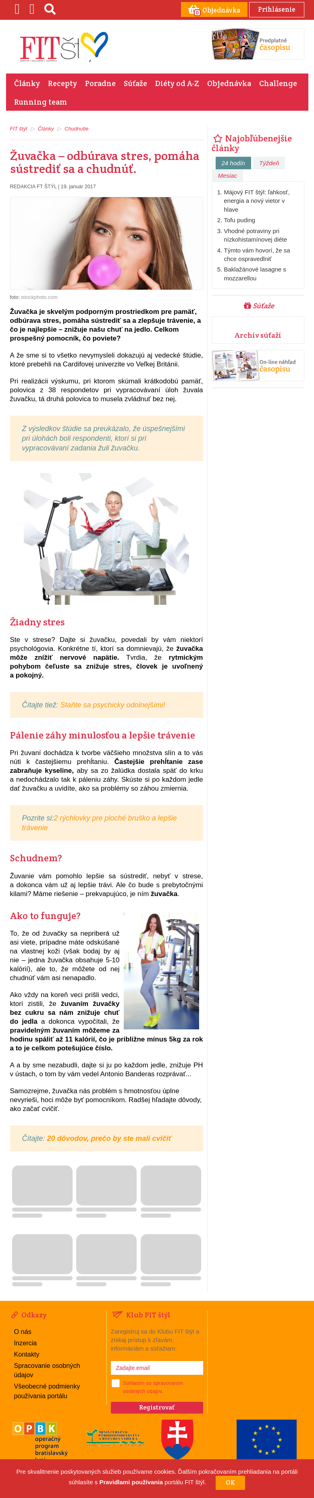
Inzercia (25, 1341)
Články (27, 83)
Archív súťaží (258, 334)
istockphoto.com (39, 297)
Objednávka (229, 83)
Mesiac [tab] (227, 175)
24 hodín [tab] (233, 162)
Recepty (62, 83)
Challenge (278, 83)
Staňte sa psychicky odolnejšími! (111, 705)
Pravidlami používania (131, 1482)
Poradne (100, 83)
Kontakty (26, 1353)
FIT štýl (18, 128)
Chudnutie (76, 128)
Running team (40, 101)
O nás (22, 1331)
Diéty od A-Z (177, 83)
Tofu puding (240, 219)
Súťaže (135, 83)
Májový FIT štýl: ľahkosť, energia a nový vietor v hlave (257, 200)
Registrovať (157, 1407)
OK (230, 1482)
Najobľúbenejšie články (252, 142)
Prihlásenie (276, 9)
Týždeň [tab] (269, 162)
